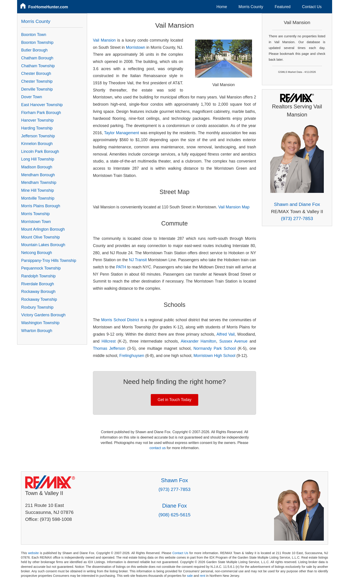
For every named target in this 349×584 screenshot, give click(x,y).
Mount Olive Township (40, 237)
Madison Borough (36, 167)
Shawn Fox (174, 480)
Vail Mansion (104, 40)
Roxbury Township (37, 307)
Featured (282, 6)
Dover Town (31, 97)
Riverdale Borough (37, 284)
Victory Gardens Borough (43, 315)
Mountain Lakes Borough (43, 245)
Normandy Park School (215, 348)
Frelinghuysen (131, 355)
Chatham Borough (37, 58)
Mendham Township (38, 182)
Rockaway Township (39, 299)
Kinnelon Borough (37, 143)
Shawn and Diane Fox (297, 204)
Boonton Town (33, 34)
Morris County (251, 6)
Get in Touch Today (174, 399)
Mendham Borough (38, 175)
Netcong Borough (36, 252)
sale (190, 575)
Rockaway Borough (38, 291)
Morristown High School (214, 355)
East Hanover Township (42, 105)
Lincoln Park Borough (40, 151)
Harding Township (37, 128)
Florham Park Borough (41, 112)
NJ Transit (138, 260)
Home (221, 6)
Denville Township (37, 89)
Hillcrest (108, 341)
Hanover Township (37, 120)
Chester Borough (36, 73)
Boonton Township (37, 42)
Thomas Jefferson (109, 348)
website (33, 553)
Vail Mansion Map (234, 207)
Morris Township (35, 214)
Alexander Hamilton (198, 341)
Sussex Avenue (233, 341)
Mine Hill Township (37, 190)
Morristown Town (36, 221)
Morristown (135, 47)
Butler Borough (34, 50)
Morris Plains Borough (40, 206)
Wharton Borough (36, 330)
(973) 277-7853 (297, 218)
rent (202, 575)
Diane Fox (174, 506)
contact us (157, 448)
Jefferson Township (38, 136)
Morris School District (120, 320)
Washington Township (40, 323)
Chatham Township (38, 66)
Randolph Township (38, 276)
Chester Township (37, 81)
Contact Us (312, 6)
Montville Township (37, 198)
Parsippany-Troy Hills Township (48, 260)
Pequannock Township (41, 268)
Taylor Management (121, 133)
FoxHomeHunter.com (48, 7)
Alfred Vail (225, 334)
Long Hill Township (37, 159)
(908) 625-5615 (174, 514)
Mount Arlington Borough (43, 229)
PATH (121, 267)
